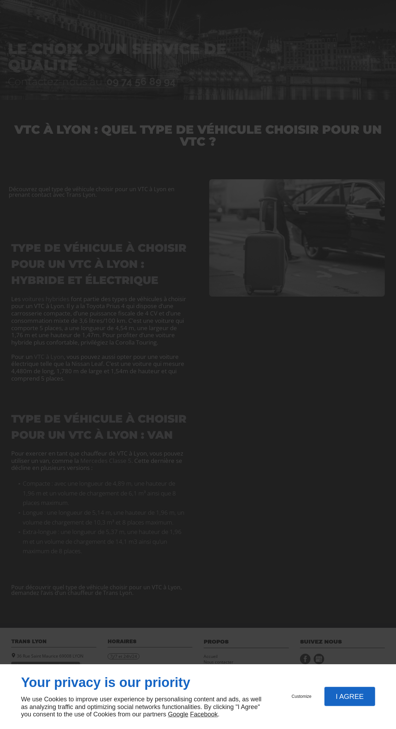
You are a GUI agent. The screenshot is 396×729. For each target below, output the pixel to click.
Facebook (204, 714)
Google (178, 714)
